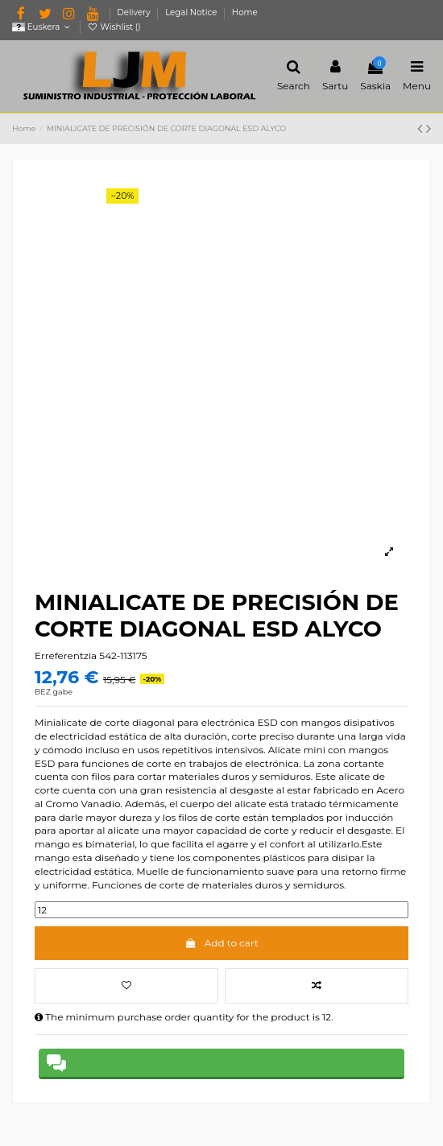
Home (245, 12)
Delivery (134, 12)
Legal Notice (192, 12)
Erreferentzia (66, 655)
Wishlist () (114, 27)
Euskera (42, 27)
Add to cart (221, 943)
